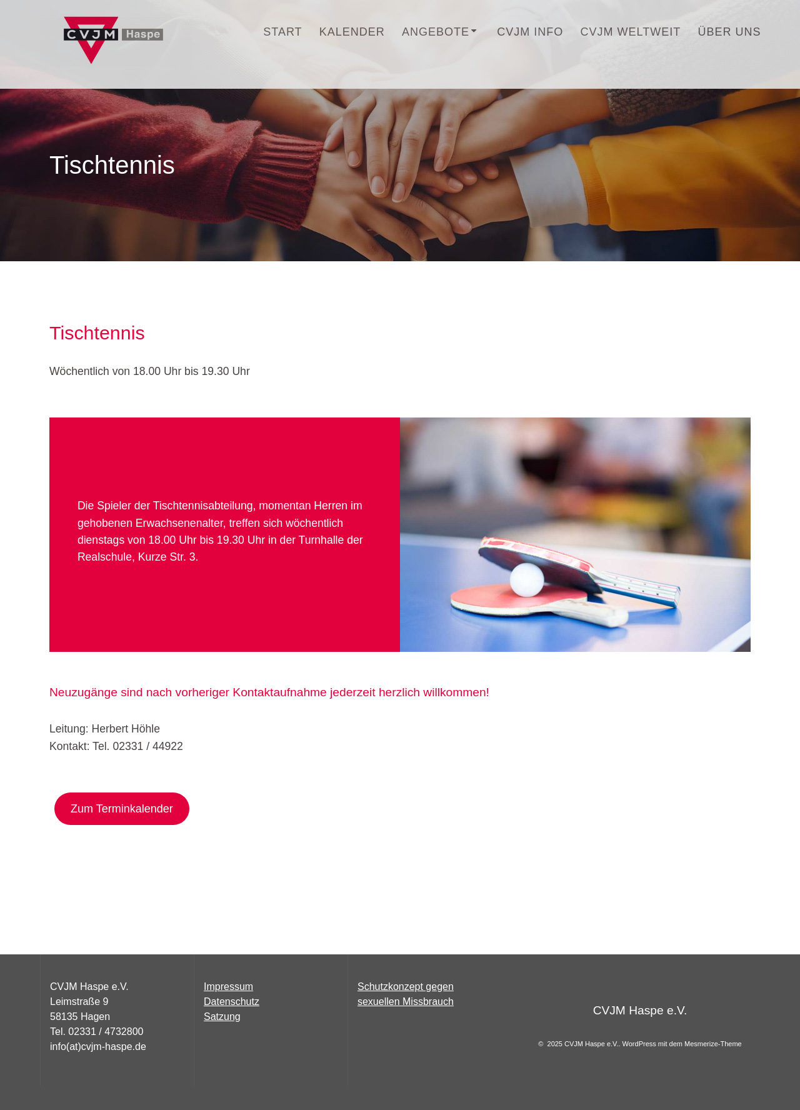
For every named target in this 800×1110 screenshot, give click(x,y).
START (282, 32)
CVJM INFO (530, 32)
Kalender (352, 32)
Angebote (435, 32)
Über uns (729, 32)
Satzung (222, 1016)
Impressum (228, 986)
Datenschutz (231, 1001)
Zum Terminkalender (122, 808)
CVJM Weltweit (631, 32)
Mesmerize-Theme (713, 1044)
